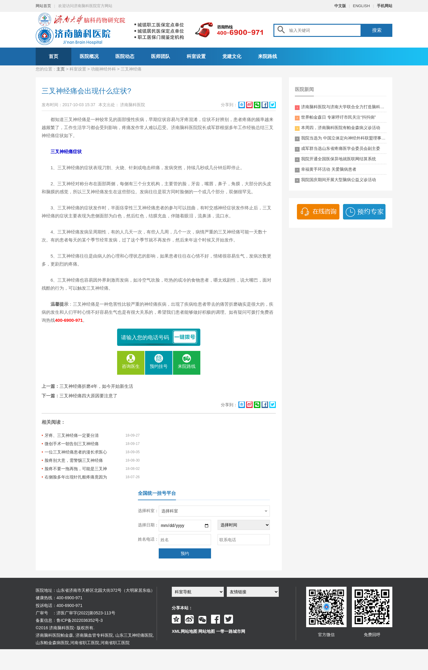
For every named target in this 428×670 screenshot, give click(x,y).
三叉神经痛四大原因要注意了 (88, 395)
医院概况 (89, 56)
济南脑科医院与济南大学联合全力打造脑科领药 (340, 107)
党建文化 (231, 56)
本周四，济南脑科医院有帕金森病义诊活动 (337, 128)
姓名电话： (148, 539)
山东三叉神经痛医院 (134, 635)
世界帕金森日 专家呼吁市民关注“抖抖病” (335, 117)
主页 (60, 69)
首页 (53, 56)
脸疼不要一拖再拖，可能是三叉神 (76, 468)
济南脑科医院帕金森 (54, 635)
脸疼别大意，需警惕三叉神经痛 (74, 460)
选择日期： (148, 524)
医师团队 (160, 56)
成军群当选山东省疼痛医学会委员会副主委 (337, 149)
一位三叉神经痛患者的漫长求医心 (76, 452)
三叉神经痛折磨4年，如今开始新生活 (96, 386)
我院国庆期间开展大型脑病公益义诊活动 (335, 180)
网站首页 (43, 6)
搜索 (377, 30)
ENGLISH (361, 6)
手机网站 (384, 6)
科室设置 (196, 56)
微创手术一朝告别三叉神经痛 (72, 443)
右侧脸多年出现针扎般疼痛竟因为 (76, 477)
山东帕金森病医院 (52, 642)
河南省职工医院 (84, 642)
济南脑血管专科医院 (94, 635)
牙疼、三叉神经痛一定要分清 (72, 435)
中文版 (340, 6)
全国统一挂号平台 (157, 493)
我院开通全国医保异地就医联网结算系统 (335, 159)
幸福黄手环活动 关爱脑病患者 (325, 169)
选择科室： (148, 510)
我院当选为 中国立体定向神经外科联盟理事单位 (340, 138)
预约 (185, 553)
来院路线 (267, 56)
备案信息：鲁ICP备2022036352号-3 (69, 620)
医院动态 (124, 56)
